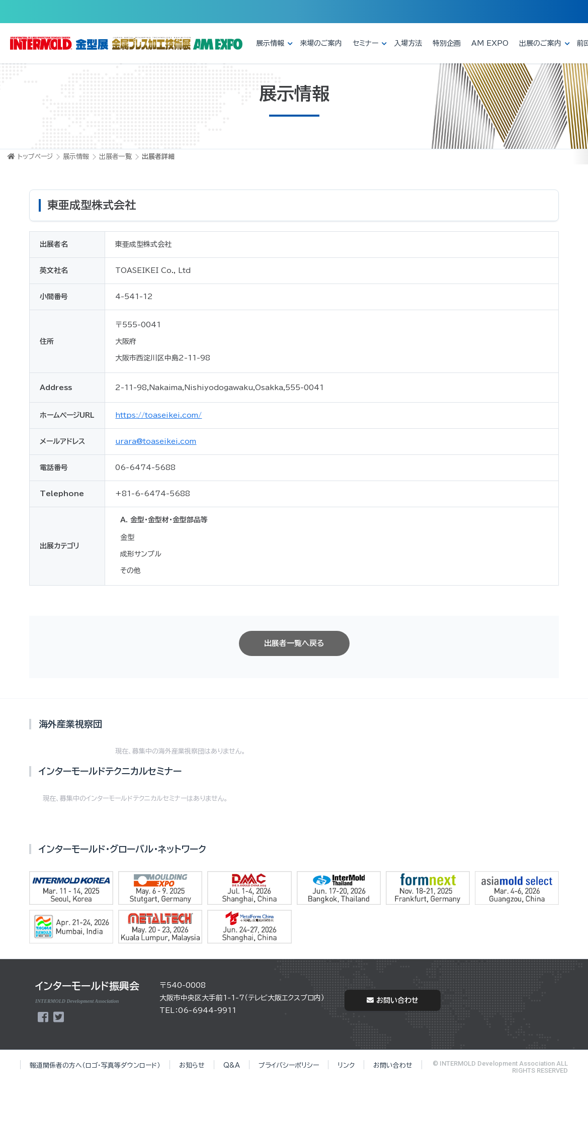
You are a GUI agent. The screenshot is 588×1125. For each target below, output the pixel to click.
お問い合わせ (392, 1000)
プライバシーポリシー (289, 1065)
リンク (346, 1065)
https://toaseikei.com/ (158, 415)
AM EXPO (490, 43)
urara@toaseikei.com (155, 441)
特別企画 (447, 43)
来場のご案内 (321, 43)
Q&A (231, 1065)
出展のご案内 (540, 43)
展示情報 (270, 43)
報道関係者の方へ (95, 1065)
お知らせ (192, 1065)
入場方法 (408, 43)
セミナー (365, 43)
